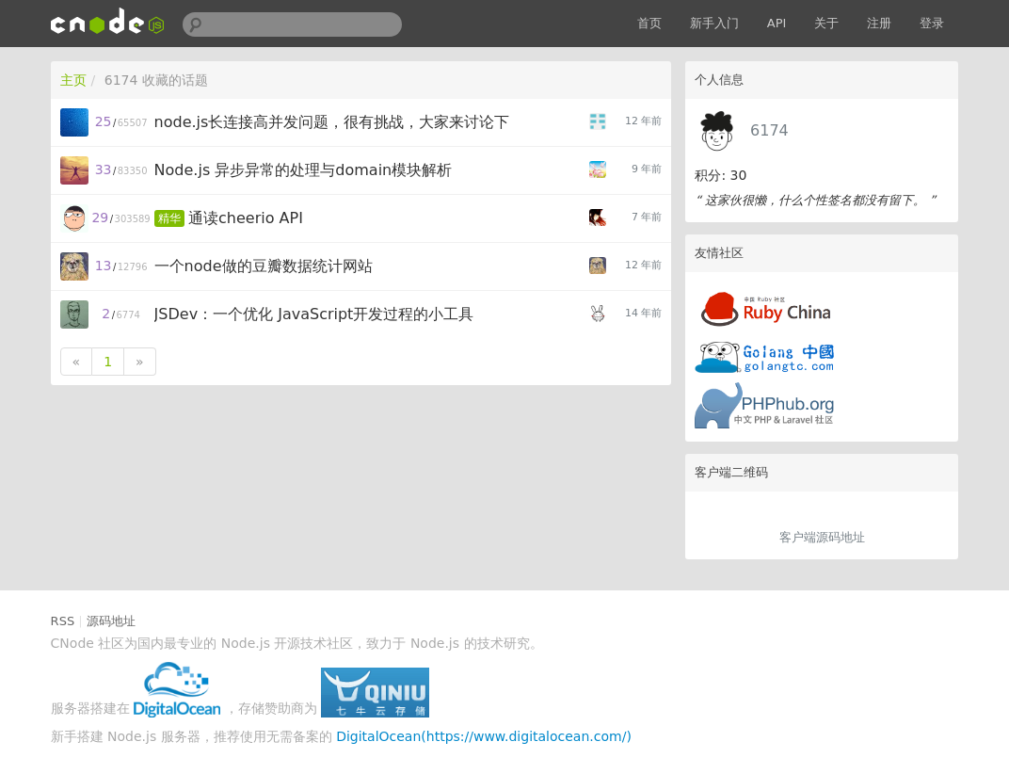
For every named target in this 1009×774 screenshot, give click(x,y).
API (777, 23)
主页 (73, 80)
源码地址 (111, 621)
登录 (932, 23)
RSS (63, 621)
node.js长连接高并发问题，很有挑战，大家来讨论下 (332, 122)
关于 (826, 23)
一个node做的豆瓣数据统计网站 (263, 266)
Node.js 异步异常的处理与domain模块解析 (303, 170)
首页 (649, 23)
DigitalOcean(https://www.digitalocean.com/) (484, 736)
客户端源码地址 (822, 537)
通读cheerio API (245, 218)
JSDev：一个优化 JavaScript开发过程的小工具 (314, 314)
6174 (769, 130)
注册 (879, 23)
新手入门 (714, 23)
